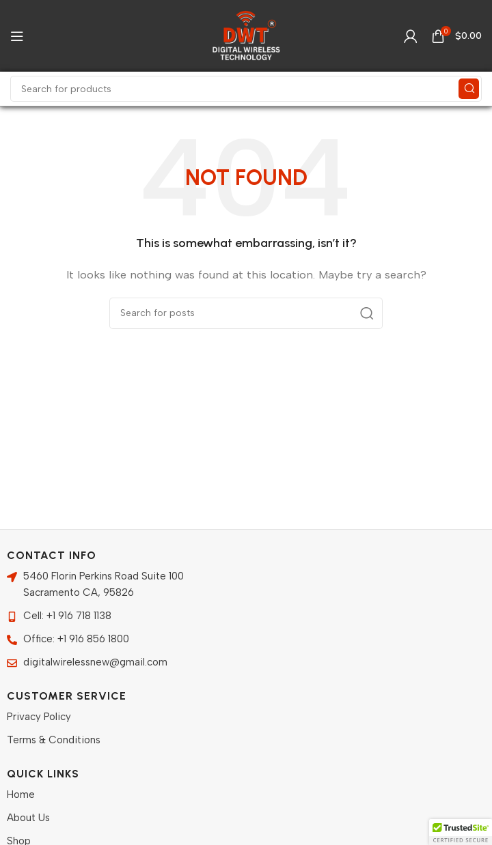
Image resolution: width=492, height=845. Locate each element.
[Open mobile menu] (17, 36)
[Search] (246, 89)
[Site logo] (246, 35)
